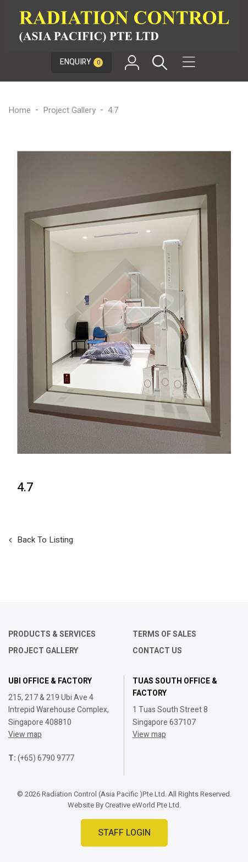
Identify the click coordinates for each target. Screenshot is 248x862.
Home (19, 110)
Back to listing (45, 540)
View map (25, 734)
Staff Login (124, 832)
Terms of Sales (164, 634)
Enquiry (81, 62)
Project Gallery (69, 110)
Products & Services (52, 634)
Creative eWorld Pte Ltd (142, 805)
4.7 (113, 110)
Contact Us (157, 651)
